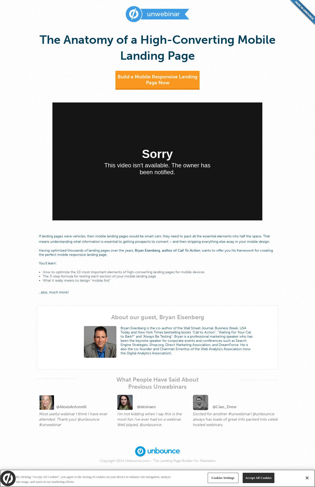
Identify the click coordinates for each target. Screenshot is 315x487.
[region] (157, 478)
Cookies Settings (222, 478)
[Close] (307, 478)
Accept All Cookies (258, 478)
